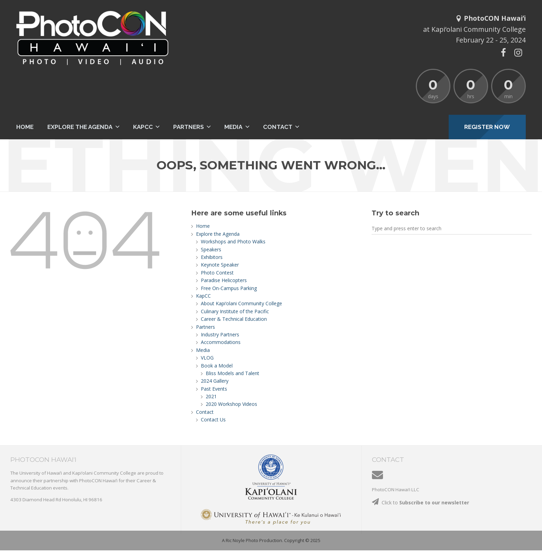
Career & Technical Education (234, 319)
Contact (277, 126)
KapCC (143, 126)
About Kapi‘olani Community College (241, 303)
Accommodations (221, 342)
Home (25, 126)
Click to (420, 502)
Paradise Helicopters (224, 280)
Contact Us (213, 419)
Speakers (211, 249)
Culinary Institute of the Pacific (235, 311)
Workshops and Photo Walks (233, 241)
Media (233, 126)
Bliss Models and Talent (232, 373)
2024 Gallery (214, 381)
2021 (211, 396)
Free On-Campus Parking (229, 288)
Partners (188, 126)
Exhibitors (212, 257)
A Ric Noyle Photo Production (252, 540)
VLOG (207, 357)
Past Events (214, 388)
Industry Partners (220, 334)
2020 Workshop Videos (231, 404)
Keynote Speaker (220, 264)
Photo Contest (217, 272)
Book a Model (217, 365)
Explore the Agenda (79, 126)
